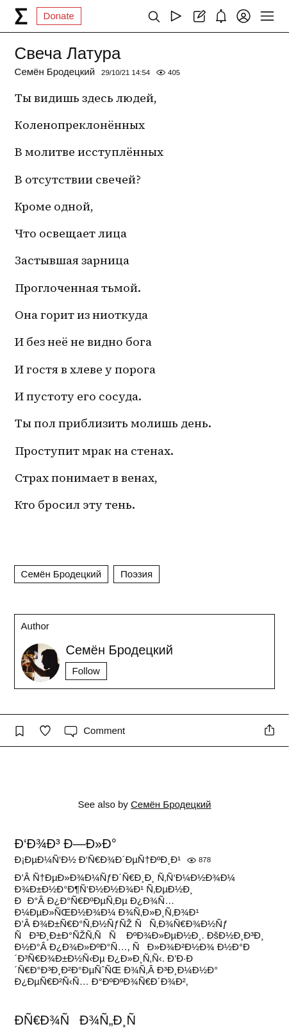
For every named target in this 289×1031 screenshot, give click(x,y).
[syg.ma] (21, 16)
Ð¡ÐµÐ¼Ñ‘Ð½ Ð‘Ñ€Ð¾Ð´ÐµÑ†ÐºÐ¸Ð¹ (98, 859)
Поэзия (136, 573)
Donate (59, 15)
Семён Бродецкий (55, 71)
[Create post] (198, 16)
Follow (86, 670)
